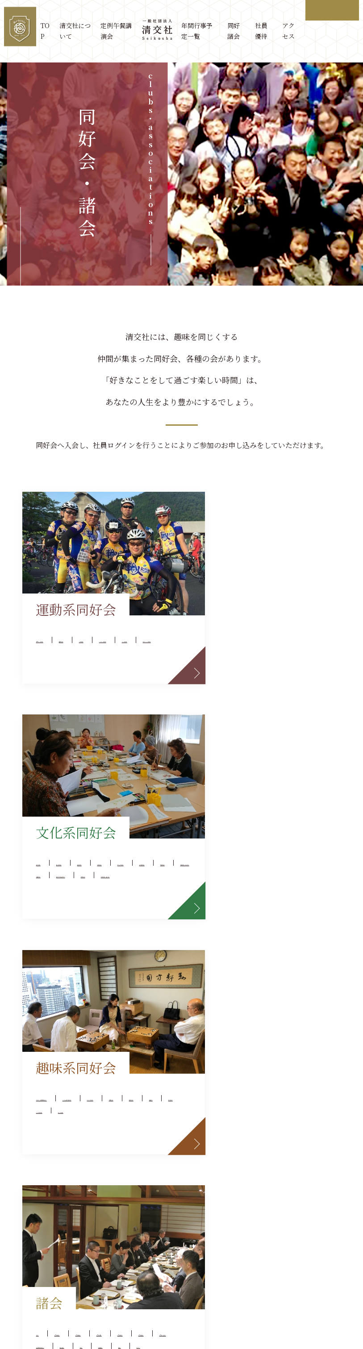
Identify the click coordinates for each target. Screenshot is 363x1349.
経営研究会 (231, 638)
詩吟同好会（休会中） (300, 695)
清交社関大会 (293, 941)
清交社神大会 (234, 927)
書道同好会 (231, 681)
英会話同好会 (286, 623)
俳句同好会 (231, 695)
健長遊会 (104, 956)
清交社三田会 (293, 927)
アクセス (288, 31)
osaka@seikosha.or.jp (295, 1250)
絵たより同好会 (238, 652)
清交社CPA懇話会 (242, 956)
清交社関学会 (234, 941)
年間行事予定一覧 (197, 31)
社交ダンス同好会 (67, 623)
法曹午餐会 (268, 984)
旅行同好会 (56, 970)
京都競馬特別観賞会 (245, 970)
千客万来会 (311, 970)
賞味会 (224, 913)
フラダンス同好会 (118, 638)
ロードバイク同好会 (129, 652)
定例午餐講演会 (118, 31)
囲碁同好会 (56, 956)
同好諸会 (234, 31)
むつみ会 (227, 998)
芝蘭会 (312, 984)
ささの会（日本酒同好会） (81, 913)
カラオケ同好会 (115, 970)
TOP (47, 31)
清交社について (77, 31)
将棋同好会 (122, 941)
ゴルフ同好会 (59, 652)
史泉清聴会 (231, 623)
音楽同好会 (282, 638)
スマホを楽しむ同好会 (74, 927)
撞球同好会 (129, 623)
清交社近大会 (271, 913)
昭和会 (224, 984)
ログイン (332, 10)
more (163, 726)
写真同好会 (231, 666)
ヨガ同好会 (56, 638)
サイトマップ (143, 1288)
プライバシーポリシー (206, 1288)
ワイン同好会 (59, 984)
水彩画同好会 (300, 652)
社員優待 (261, 31)
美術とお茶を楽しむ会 (300, 681)
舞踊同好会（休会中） (300, 666)
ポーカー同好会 (63, 941)
